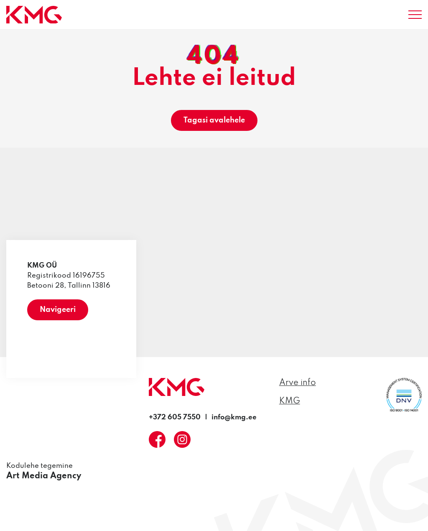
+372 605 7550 (175, 417)
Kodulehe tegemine (43, 471)
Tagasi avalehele (214, 120)
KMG (289, 401)
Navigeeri (58, 310)
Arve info (297, 383)
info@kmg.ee (234, 417)
